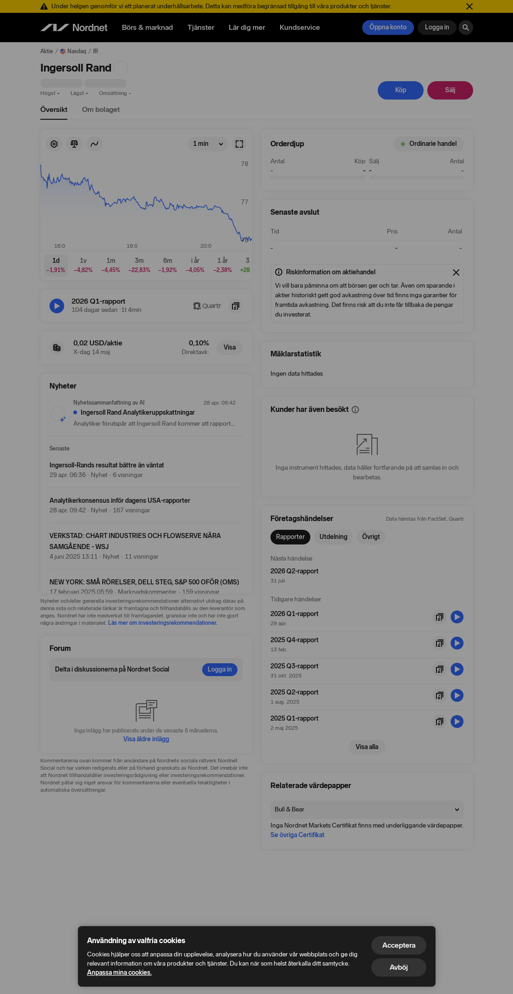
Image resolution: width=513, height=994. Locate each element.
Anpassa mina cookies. (119, 973)
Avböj (399, 967)
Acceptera (398, 945)
